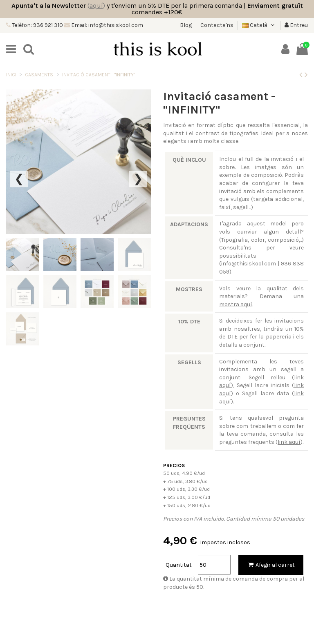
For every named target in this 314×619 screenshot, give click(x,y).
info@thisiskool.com (248, 263)
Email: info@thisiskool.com (106, 25)
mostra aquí (235, 304)
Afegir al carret (271, 564)
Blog (186, 25)
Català (259, 25)
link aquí (289, 442)
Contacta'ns (216, 25)
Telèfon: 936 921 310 (37, 25)
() (96, 5)
